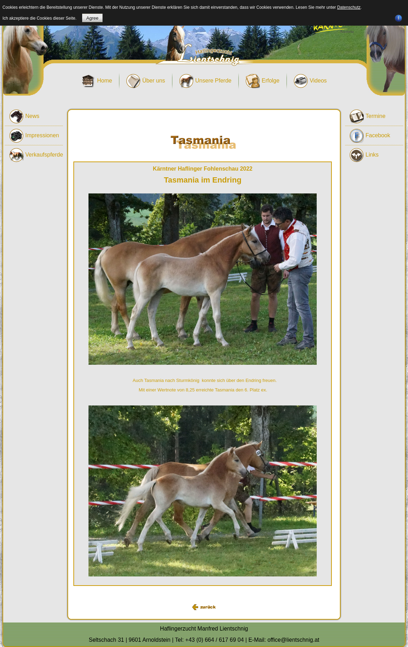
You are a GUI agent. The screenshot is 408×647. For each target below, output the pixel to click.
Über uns (145, 81)
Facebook (370, 136)
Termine (368, 117)
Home (96, 81)
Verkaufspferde (36, 155)
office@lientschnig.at (294, 640)
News (24, 117)
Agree (92, 18)
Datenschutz (349, 7)
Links (364, 155)
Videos (310, 81)
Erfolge (262, 81)
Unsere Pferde (205, 81)
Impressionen (34, 136)
